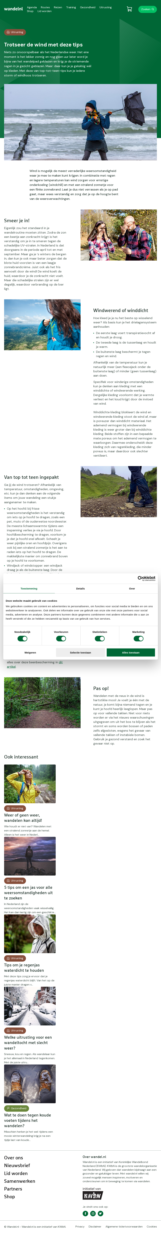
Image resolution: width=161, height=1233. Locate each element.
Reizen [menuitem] (58, 7)
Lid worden (16, 1173)
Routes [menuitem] (45, 7)
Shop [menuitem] (30, 11)
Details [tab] (80, 588)
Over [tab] (132, 588)
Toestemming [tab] (29, 588)
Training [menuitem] (71, 7)
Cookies (152, 1226)
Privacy (80, 1226)
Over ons (13, 1158)
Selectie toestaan (80, 652)
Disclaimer (95, 1226)
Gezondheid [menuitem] (87, 7)
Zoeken (145, 9)
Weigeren (30, 652)
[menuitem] (13, 8)
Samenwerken (19, 1181)
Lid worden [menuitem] (45, 11)
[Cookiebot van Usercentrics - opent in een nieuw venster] (140, 578)
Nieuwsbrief (17, 1165)
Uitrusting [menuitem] (105, 7)
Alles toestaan (131, 652)
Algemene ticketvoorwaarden (124, 1226)
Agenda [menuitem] (32, 7)
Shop (9, 1196)
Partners (13, 1189)
